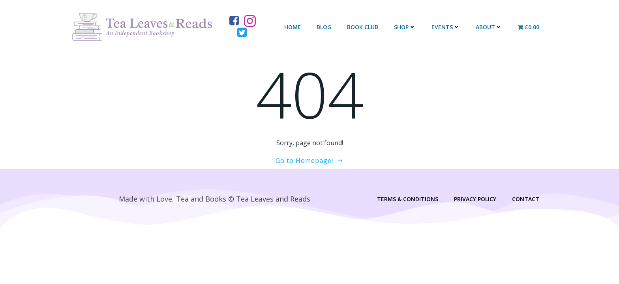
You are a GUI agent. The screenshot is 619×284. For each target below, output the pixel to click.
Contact (525, 200)
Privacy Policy (475, 200)
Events (445, 27)
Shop (405, 27)
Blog (324, 27)
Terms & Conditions (407, 200)
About (489, 27)
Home (292, 27)
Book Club (362, 27)
